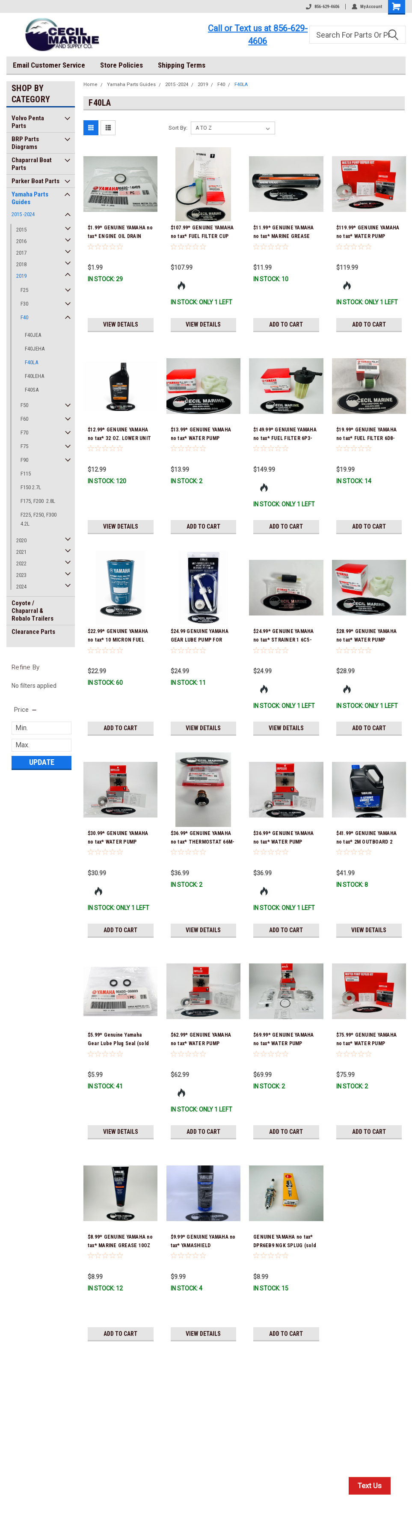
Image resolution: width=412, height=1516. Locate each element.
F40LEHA (34, 376)
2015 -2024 (23, 214)
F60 (24, 419)
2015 (21, 229)
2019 (21, 276)
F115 (26, 473)
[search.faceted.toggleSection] (26, 709)
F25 (24, 290)
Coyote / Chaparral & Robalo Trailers (32, 610)
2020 (21, 540)
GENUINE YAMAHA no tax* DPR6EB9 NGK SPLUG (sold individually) (284, 1245)
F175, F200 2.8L (38, 501)
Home (90, 84)
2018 (21, 264)
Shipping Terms (181, 65)
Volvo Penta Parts (28, 122)
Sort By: (178, 128)
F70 (24, 432)
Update (41, 762)
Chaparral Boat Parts (32, 164)
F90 (24, 460)
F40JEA (33, 335)
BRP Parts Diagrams (25, 143)
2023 (21, 575)
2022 (21, 563)
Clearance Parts (33, 632)
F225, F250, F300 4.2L (38, 519)
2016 (21, 241)
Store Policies (121, 65)
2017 (21, 253)
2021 (21, 552)
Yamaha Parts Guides (30, 198)
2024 (21, 586)
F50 (24, 405)
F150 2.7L (31, 487)
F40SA (32, 389)
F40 (24, 317)
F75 (24, 446)
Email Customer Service (49, 65)
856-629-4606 (322, 6)
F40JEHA (34, 348)
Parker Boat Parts (35, 181)
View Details (120, 324)
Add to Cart (286, 324)
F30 (24, 303)
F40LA (31, 362)
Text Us (370, 1485)
